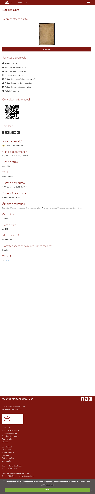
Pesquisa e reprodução (10, 430)
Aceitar (47, 490)
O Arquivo (6, 428)
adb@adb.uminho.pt (26, 476)
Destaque (5, 455)
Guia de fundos (7, 447)
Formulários (6, 449)
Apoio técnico (7, 439)
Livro (7, 260)
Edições (5, 442)
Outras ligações (8, 458)
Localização (6, 461)
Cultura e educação (9, 433)
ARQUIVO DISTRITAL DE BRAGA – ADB (17, 399)
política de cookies (47, 485)
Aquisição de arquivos (10, 436)
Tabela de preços (8, 452)
